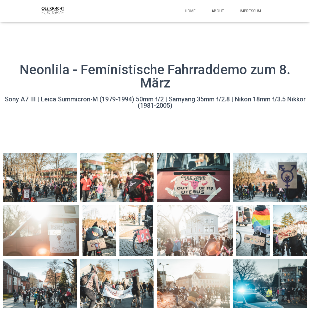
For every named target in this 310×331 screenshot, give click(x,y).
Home (190, 11)
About (217, 11)
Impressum (250, 11)
